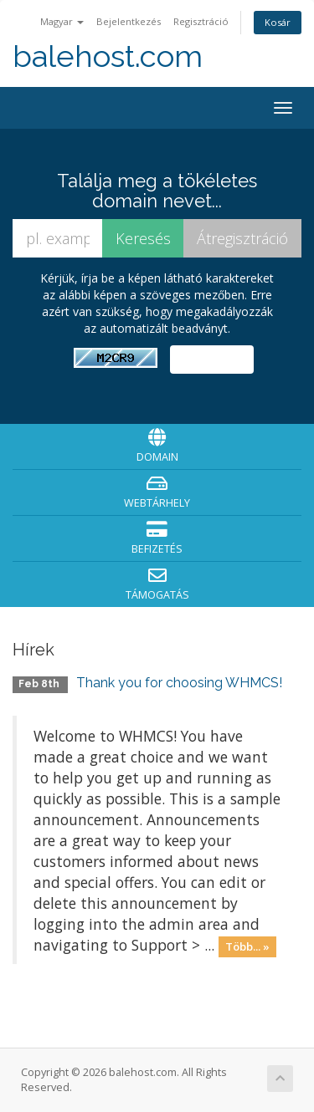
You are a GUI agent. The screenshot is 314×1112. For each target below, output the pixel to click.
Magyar (62, 21)
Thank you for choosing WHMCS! (179, 683)
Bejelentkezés (128, 21)
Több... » (247, 946)
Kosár (278, 22)
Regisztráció (201, 21)
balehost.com (108, 56)
